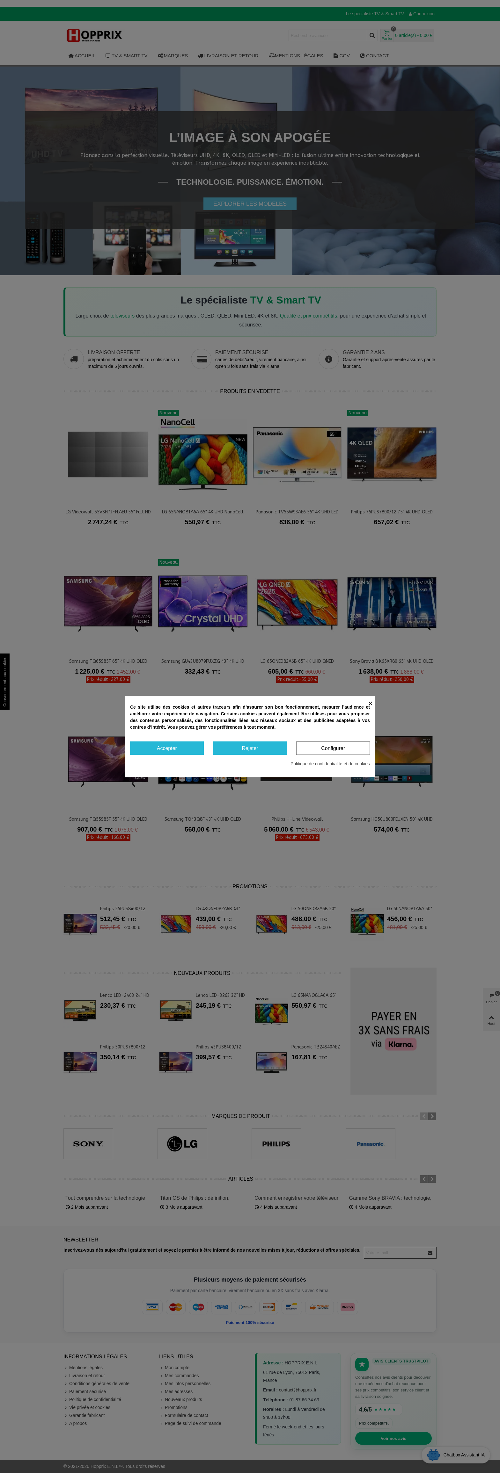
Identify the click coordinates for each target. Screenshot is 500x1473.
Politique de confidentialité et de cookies (330, 763)
